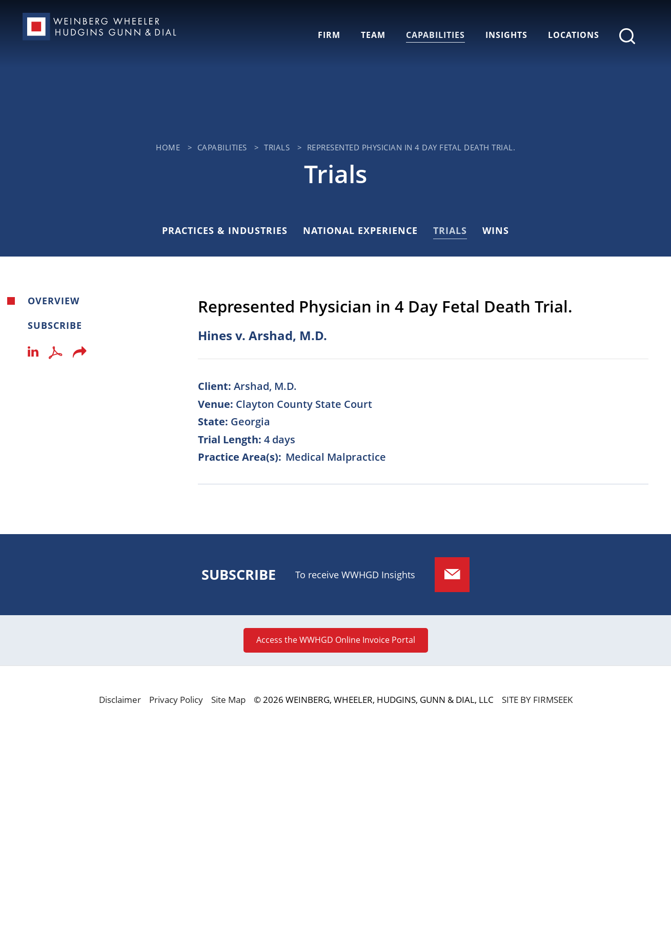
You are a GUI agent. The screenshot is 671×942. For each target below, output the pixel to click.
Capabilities (435, 35)
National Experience (360, 230)
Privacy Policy (176, 699)
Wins (495, 230)
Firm (329, 35)
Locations (573, 35)
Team (373, 35)
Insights (506, 35)
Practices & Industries (225, 230)
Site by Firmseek (537, 699)
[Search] (627, 36)
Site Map (228, 699)
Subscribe (55, 325)
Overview (53, 301)
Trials (277, 147)
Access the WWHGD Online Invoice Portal (335, 639)
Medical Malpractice (336, 456)
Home (168, 147)
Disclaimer (120, 699)
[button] (80, 355)
